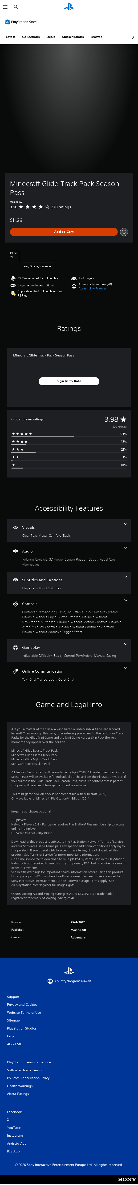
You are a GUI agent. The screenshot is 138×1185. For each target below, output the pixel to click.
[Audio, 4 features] (69, 556)
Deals (51, 37)
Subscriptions (73, 37)
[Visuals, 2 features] (69, 530)
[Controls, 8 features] (69, 617)
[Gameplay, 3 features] (69, 650)
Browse (96, 37)
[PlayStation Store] (22, 21)
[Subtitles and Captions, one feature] (69, 583)
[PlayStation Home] (69, 6)
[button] (93, 288)
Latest (10, 37)
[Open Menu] (5, 7)
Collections (31, 37)
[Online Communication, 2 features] (69, 674)
